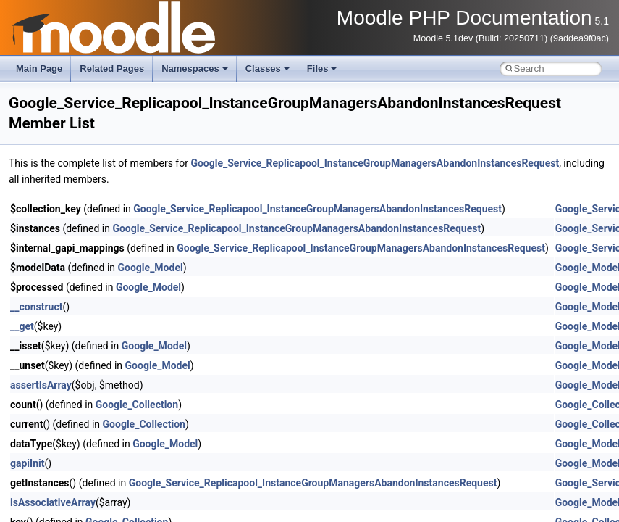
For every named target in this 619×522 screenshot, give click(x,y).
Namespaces (194, 68)
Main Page (39, 68)
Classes (267, 68)
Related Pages (112, 68)
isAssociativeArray (53, 502)
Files (322, 68)
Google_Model (150, 267)
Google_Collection (137, 404)
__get (22, 326)
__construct (36, 306)
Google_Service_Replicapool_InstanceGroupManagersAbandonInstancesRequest (374, 163)
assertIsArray (41, 385)
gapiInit (27, 463)
